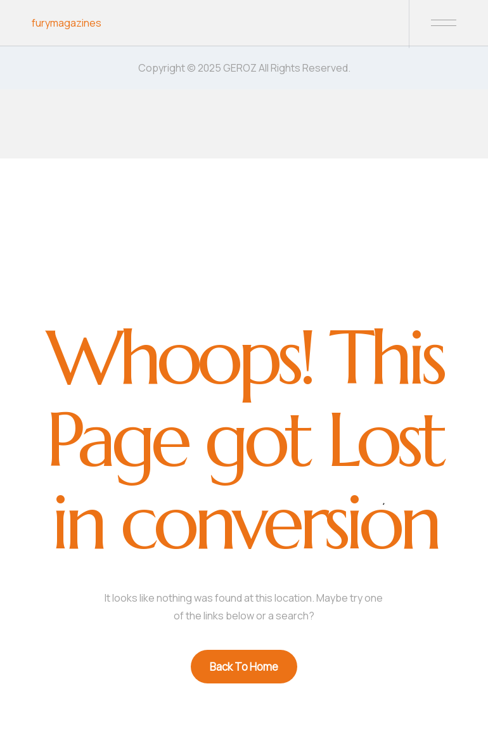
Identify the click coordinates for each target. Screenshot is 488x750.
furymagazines (66, 23)
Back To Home (244, 666)
